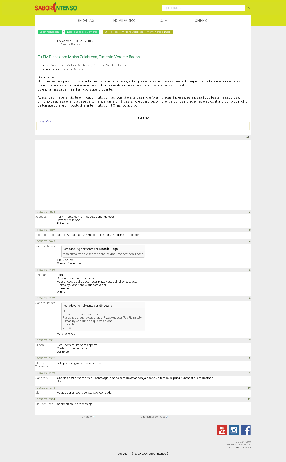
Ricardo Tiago (44, 234)
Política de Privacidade (238, 444)
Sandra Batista (71, 44)
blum (38, 392)
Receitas (85, 20)
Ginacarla (41, 274)
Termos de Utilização (239, 447)
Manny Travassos (42, 364)
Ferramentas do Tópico (152, 416)
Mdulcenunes (44, 404)
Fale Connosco (243, 441)
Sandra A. (41, 378)
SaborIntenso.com (50, 31)
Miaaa (39, 345)
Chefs (201, 20)
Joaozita (41, 216)
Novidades (124, 20)
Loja (162, 20)
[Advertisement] (143, 174)
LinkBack (87, 416)
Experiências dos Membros (82, 31)
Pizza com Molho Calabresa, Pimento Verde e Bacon (89, 65)
